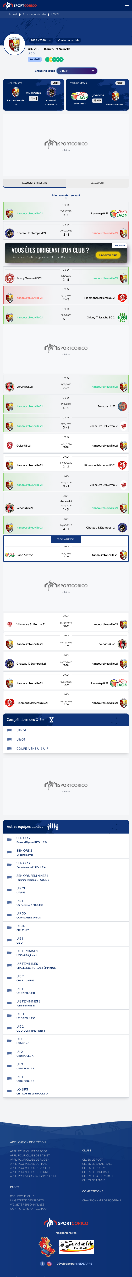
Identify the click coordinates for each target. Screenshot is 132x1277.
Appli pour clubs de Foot (28, 1153)
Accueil (13, 14)
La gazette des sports (27, 1202)
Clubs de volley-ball (98, 1177)
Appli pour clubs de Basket (30, 1157)
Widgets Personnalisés (27, 1206)
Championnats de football (102, 1202)
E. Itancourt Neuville (34, 14)
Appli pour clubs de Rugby (29, 1161)
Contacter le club (68, 40)
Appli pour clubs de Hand (28, 1165)
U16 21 (55, 14)
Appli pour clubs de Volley (30, 1169)
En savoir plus (108, 256)
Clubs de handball (96, 1173)
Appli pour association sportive (33, 1177)
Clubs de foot (92, 1161)
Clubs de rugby (93, 1169)
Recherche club (22, 1198)
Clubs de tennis (93, 1181)
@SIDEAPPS (84, 1265)
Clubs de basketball (97, 1165)
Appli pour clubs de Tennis (29, 1173)
